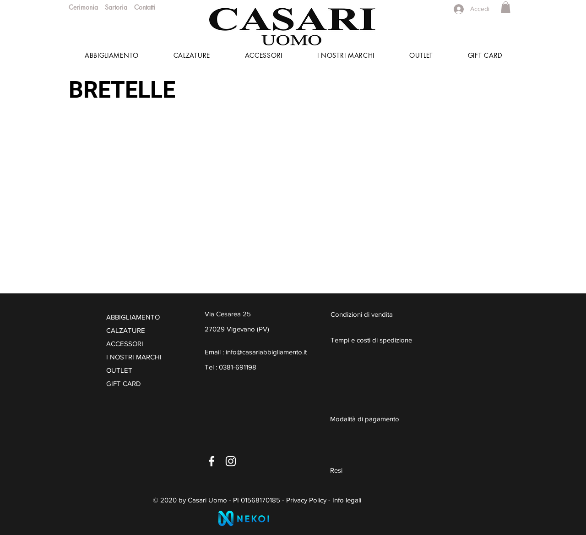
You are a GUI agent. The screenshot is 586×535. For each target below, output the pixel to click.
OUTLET (119, 370)
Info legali (346, 500)
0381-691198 (237, 367)
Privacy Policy (306, 500)
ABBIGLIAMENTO (133, 317)
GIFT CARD (123, 383)
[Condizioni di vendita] (376, 314)
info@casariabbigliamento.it (266, 352)
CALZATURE (125, 330)
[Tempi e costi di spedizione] (389, 340)
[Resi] (389, 470)
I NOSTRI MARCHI (134, 357)
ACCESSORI (124, 343)
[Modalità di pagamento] (389, 418)
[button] (505, 7)
